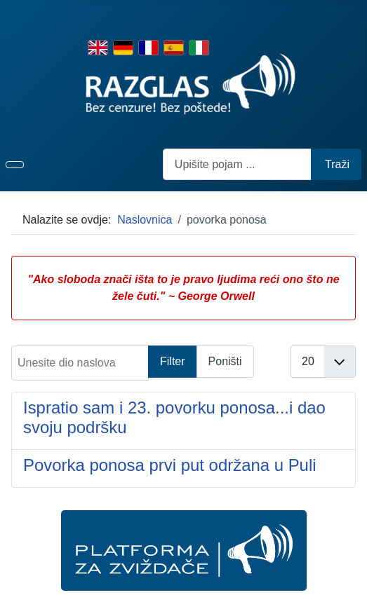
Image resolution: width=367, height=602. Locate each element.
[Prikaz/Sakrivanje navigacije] (15, 164)
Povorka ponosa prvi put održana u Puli (169, 465)
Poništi (225, 361)
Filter (172, 361)
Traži (337, 164)
